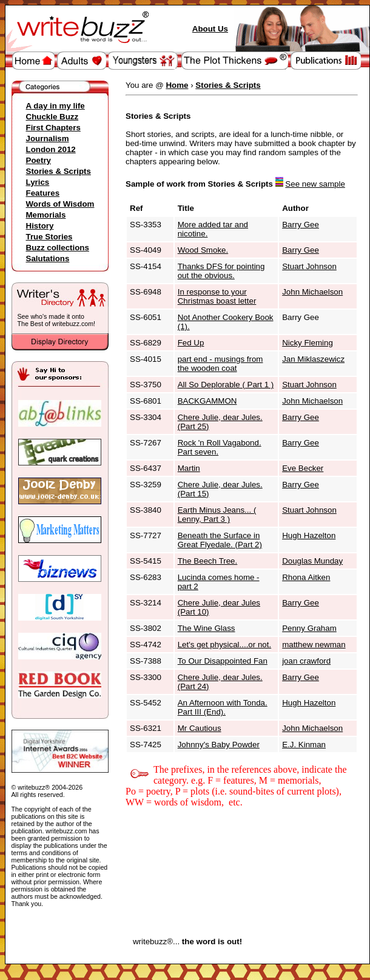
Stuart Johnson (309, 266)
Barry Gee (300, 224)
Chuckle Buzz (52, 116)
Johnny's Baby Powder (219, 744)
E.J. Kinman (304, 744)
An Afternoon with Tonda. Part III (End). (222, 707)
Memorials (46, 214)
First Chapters (53, 127)
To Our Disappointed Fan (222, 660)
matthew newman (313, 644)
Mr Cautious (199, 728)
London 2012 (51, 149)
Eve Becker (302, 468)
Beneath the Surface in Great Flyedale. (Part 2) (220, 540)
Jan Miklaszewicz (313, 359)
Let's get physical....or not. (224, 644)
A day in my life (55, 105)
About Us (210, 28)
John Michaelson (312, 291)
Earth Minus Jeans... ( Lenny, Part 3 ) (217, 514)
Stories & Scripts (58, 171)
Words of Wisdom (60, 203)
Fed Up (191, 342)
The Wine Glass (206, 628)
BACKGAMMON (207, 400)
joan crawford (306, 660)
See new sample (315, 183)
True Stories (49, 236)
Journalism (47, 138)
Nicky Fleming (307, 342)
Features (43, 193)
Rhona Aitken (306, 577)
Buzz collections (57, 247)
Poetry (38, 160)
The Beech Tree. (208, 560)
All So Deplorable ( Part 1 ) (226, 384)
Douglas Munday (312, 560)
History (40, 225)
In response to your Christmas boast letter (217, 296)
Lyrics (38, 182)
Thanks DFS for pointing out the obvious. (221, 271)
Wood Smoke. (203, 250)
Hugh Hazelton (308, 535)
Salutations (48, 258)
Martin (189, 468)
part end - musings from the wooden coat (220, 364)
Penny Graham (309, 628)
